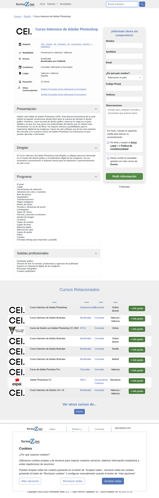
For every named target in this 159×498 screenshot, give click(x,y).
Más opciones (30, 481)
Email (109, 62)
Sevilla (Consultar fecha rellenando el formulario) (63, 94)
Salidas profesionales (33, 253)
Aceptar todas (113, 481)
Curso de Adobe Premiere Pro (45, 369)
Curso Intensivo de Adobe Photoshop (48, 307)
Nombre (110, 41)
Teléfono (110, 95)
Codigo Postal (113, 84)
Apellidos (111, 52)
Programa (24, 176)
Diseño (79, 411)
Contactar (99, 429)
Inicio (42, 4)
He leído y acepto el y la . (123, 145)
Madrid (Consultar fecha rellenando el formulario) (64, 89)
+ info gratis (137, 308)
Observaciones (114, 105)
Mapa (52, 429)
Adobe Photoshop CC (41, 380)
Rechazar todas (72, 481)
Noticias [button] (51, 4)
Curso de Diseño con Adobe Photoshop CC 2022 (54, 328)
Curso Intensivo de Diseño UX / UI (47, 390)
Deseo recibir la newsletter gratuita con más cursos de (123, 161)
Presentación (26, 109)
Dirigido (22, 148)
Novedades (65, 4)
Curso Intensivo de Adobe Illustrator (47, 318)
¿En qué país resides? (118, 73)
